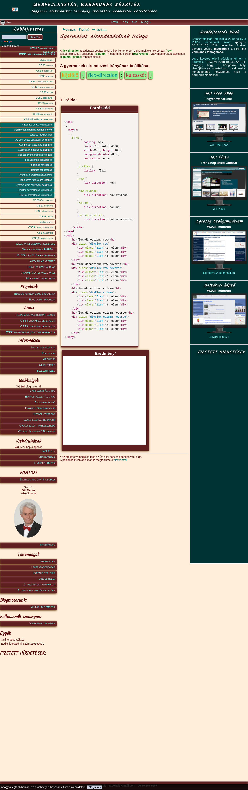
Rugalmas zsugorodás (40, 170)
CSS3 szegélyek (44, 97)
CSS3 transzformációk (40, 227)
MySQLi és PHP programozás (36, 255)
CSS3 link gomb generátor (37, 326)
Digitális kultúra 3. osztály (37, 479)
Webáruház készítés (42, 261)
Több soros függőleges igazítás (36, 180)
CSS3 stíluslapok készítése (37, 54)
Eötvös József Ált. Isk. (40, 396)
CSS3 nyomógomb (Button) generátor (30, 332)
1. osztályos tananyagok (39, 584)
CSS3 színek (46, 59)
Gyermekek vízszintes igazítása (35, 144)
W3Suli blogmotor (43, 606)
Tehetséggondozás (43, 567)
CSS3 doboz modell (42, 86)
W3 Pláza (49, 451)
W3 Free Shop (219, 145)
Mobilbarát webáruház (40, 278)
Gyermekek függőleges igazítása (35, 149)
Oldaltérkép (47, 364)
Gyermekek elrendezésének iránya (33, 129)
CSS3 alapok (46, 65)
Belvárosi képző (44, 402)
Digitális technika (44, 572)
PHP (134, 22)
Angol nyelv (47, 578)
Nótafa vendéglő (44, 413)
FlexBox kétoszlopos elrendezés (35, 195)
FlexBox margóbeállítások (38, 160)
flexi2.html (120, 460)
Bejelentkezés (46, 370)
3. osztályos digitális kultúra (36, 590)
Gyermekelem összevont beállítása (34, 185)
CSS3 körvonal (44, 108)
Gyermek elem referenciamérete (35, 175)
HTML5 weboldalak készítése (42, 49)
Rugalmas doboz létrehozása (37, 124)
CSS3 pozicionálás (43, 114)
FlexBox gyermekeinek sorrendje (35, 155)
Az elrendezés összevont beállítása (33, 139)
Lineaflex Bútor (44, 462)
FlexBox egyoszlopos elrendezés (35, 190)
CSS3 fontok (46, 76)
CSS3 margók (45, 103)
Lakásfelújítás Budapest (39, 419)
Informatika (47, 561)
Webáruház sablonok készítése (35, 243)
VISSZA (68, 30)
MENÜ (83, 30)
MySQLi (146, 22)
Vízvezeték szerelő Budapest (36, 431)
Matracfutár (46, 457)
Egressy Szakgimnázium (40, 408)
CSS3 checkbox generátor (37, 320)
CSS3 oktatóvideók (42, 238)
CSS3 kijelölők (44, 70)
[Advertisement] (28, 716)
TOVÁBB (99, 30)
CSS (125, 22)
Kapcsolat (48, 353)
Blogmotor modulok (42, 299)
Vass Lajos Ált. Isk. (42, 390)
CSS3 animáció (45, 232)
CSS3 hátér (46, 92)
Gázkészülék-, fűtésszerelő (37, 425)
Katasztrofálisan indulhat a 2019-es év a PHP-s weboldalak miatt (219, 40)
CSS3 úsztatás (45, 205)
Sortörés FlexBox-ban (40, 134)
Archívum (49, 359)
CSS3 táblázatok (44, 211)
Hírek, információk (43, 347)
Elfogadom (94, 787)
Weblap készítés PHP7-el (38, 249)
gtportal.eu (47, 544)
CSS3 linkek (46, 216)
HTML (115, 22)
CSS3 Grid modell (43, 200)
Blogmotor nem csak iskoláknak (34, 293)
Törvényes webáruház (41, 266)
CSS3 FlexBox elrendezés (38, 119)
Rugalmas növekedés (41, 165)
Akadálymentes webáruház (38, 272)
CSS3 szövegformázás (41, 81)
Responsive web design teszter (35, 314)
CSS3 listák (46, 221)
